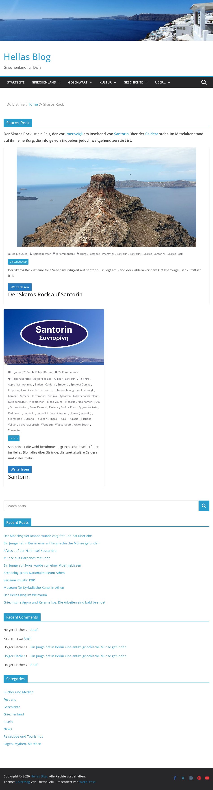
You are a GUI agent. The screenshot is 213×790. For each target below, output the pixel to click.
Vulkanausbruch (29, 424)
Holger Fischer (14, 656)
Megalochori (37, 402)
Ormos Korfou (18, 407)
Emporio (63, 384)
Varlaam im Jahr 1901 (20, 580)
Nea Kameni (85, 402)
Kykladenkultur (17, 402)
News (8, 729)
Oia (98, 402)
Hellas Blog (27, 56)
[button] (58, 82)
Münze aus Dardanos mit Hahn (27, 558)
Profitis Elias (68, 407)
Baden (39, 384)
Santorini (135, 254)
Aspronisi (14, 384)
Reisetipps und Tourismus (23, 736)
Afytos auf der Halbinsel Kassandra (30, 550)
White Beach (81, 424)
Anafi (34, 629)
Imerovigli (74, 133)
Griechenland (44, 82)
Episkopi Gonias (80, 384)
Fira (23, 390)
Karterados (38, 396)
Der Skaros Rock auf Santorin (45, 294)
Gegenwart (77, 82)
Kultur (106, 82)
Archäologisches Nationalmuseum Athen (34, 573)
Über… (160, 82)
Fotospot (94, 254)
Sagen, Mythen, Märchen (22, 744)
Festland (10, 699)
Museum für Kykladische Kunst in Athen (34, 587)
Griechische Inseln (39, 390)
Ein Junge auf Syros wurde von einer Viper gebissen (42, 565)
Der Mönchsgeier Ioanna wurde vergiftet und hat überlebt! (48, 536)
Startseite (16, 82)
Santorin (121, 133)
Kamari (12, 396)
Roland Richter (42, 254)
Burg (83, 254)
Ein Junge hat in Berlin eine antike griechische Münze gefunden (52, 543)
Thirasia (73, 419)
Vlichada (86, 419)
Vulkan (12, 424)
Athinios (27, 384)
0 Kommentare (64, 254)
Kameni (24, 396)
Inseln (14, 438)
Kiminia (52, 396)
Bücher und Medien (19, 692)
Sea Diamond (58, 413)
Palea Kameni (38, 407)
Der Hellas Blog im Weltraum (25, 595)
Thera (53, 419)
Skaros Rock (175, 254)
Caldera (151, 133)
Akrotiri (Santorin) (65, 379)
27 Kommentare (66, 372)
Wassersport (63, 424)
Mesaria (70, 402)
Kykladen (65, 396)
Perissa (53, 407)
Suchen (204, 505)
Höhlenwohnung (64, 390)
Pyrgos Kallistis (87, 407)
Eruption (13, 390)
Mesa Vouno (55, 402)
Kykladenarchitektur (85, 396)
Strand (30, 419)
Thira (62, 419)
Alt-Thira (84, 379)
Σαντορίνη (14, 430)
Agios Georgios (21, 379)
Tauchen (41, 419)
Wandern (47, 424)
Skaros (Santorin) (154, 254)
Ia (77, 390)
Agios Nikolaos (42, 379)
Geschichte (133, 82)
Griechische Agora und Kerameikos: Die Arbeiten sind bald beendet (54, 602)
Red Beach (14, 413)
